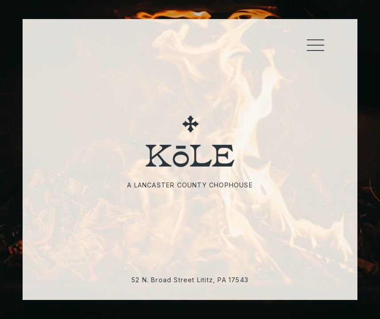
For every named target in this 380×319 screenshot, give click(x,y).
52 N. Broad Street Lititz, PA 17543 (190, 280)
